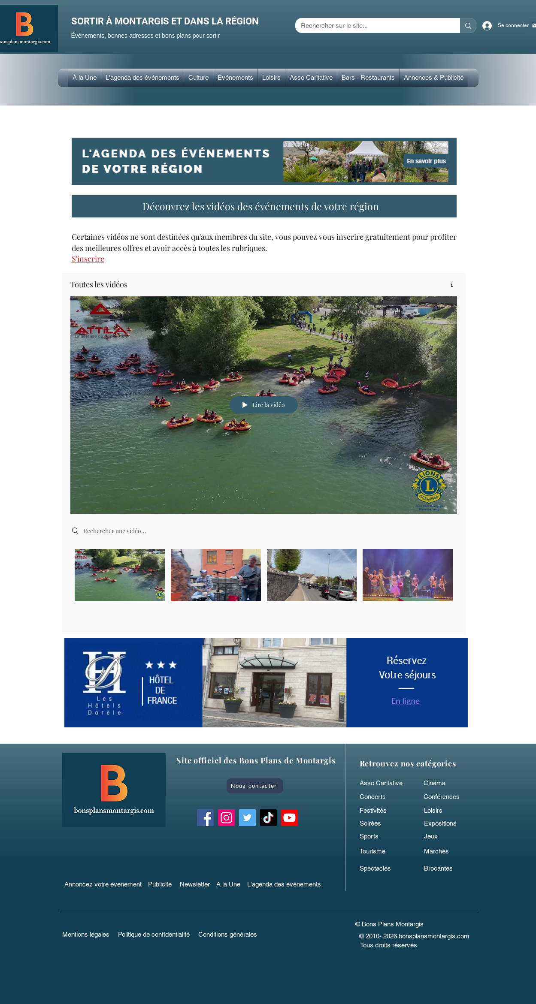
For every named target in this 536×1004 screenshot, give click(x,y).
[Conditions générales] (228, 934)
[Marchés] (444, 851)
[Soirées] (380, 823)
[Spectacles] (380, 868)
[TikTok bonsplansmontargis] (268, 817)
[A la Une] (232, 884)
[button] (198, 78)
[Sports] (380, 836)
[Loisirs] (444, 810)
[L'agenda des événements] (286, 884)
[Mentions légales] (86, 934)
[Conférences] (449, 796)
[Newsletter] (196, 884)
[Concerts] (380, 796)
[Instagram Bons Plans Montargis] (226, 817)
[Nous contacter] (255, 785)
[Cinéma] (442, 783)
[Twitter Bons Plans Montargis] (247, 817)
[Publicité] (161, 884)
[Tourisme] (380, 851)
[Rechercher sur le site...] (371, 25)
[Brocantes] (444, 868)
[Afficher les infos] (448, 284)
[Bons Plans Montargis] (289, 817)
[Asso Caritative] (384, 783)
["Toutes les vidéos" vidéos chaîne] (263, 585)
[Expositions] (444, 823)
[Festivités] (380, 810)
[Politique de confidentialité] (154, 934)
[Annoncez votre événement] (103, 884)
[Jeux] (444, 836)
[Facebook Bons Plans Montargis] (205, 817)
